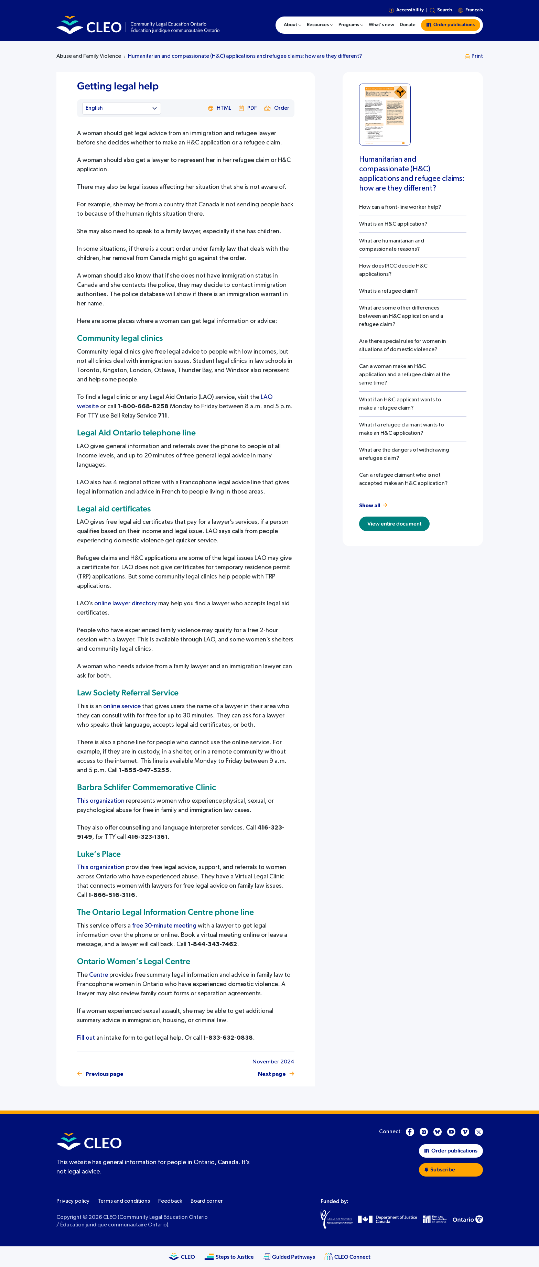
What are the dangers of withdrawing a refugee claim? (404, 454)
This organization (101, 801)
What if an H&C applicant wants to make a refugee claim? (400, 404)
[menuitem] (292, 25)
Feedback (170, 1201)
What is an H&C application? (393, 224)
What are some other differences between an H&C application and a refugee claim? (401, 316)
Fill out (86, 1038)
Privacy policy (72, 1201)
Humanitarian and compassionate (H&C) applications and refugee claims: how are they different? (245, 56)
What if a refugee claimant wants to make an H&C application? (401, 429)
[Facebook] (410, 1132)
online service (122, 706)
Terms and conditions (124, 1201)
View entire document (394, 524)
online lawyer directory (125, 603)
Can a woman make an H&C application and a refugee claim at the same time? (404, 375)
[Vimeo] (465, 1132)
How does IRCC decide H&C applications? (393, 270)
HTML (219, 108)
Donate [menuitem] (408, 24)
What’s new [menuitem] (381, 24)
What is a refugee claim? (388, 291)
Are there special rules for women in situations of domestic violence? (402, 346)
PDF (247, 108)
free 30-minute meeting (164, 926)
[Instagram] (424, 1132)
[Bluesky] (437, 1132)
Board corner (207, 1201)
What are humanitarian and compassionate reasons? (391, 245)
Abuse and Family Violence (88, 56)
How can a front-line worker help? (400, 207)
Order (276, 108)
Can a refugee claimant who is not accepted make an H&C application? (403, 479)
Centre (98, 975)
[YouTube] (451, 1132)
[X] (479, 1132)
